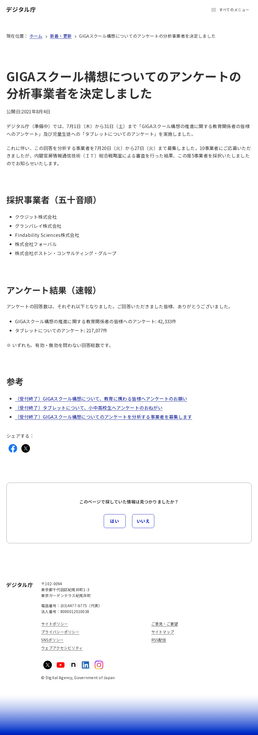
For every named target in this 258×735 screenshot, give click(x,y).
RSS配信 (158, 639)
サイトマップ (162, 631)
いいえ (143, 521)
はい (114, 521)
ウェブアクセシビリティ (62, 648)
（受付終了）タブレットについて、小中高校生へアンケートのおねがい (89, 407)
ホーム (36, 36)
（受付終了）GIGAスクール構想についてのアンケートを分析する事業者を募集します (103, 416)
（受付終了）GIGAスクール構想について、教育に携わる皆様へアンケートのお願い (101, 398)
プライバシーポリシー (60, 631)
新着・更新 (61, 36)
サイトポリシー (54, 623)
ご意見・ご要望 (164, 623)
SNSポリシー (52, 639)
